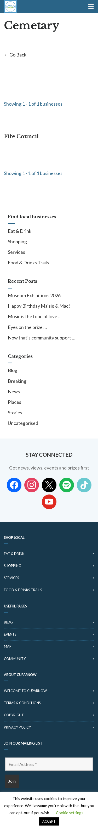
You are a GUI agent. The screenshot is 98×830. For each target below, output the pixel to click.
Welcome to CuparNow (25, 691)
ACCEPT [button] (49, 821)
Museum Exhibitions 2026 (34, 295)
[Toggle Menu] (90, 6)
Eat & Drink (19, 231)
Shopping (17, 241)
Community (15, 659)
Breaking (17, 381)
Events (10, 634)
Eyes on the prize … (27, 327)
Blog (12, 370)
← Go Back (15, 55)
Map (7, 646)
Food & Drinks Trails (28, 262)
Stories (15, 412)
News (14, 391)
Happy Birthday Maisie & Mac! (39, 306)
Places (14, 402)
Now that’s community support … (41, 338)
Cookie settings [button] (69, 812)
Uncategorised (23, 423)
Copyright (14, 715)
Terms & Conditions (22, 703)
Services (16, 252)
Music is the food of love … (34, 316)
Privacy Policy (17, 727)
